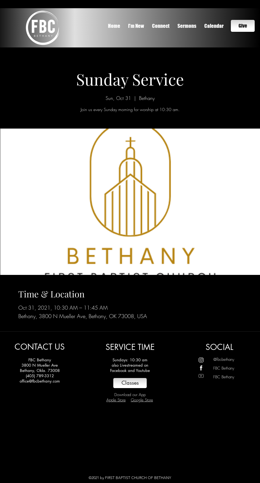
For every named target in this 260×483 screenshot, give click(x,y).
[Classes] (130, 383)
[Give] (243, 26)
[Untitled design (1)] (201, 360)
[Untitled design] (201, 368)
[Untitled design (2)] (201, 376)
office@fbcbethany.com (40, 381)
